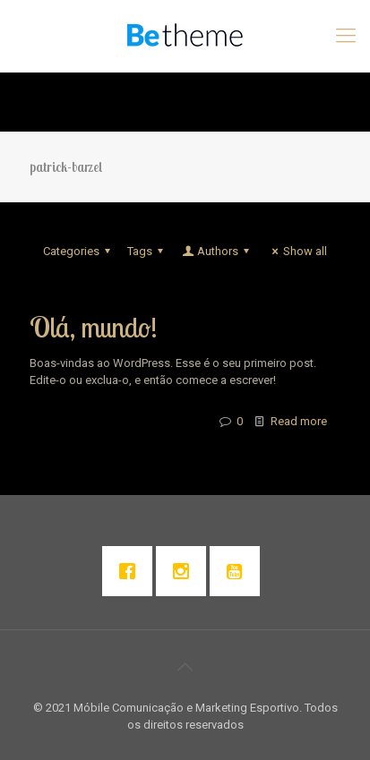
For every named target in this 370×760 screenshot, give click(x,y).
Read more (299, 421)
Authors (217, 251)
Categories (79, 251)
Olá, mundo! (94, 327)
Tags (147, 251)
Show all (297, 251)
